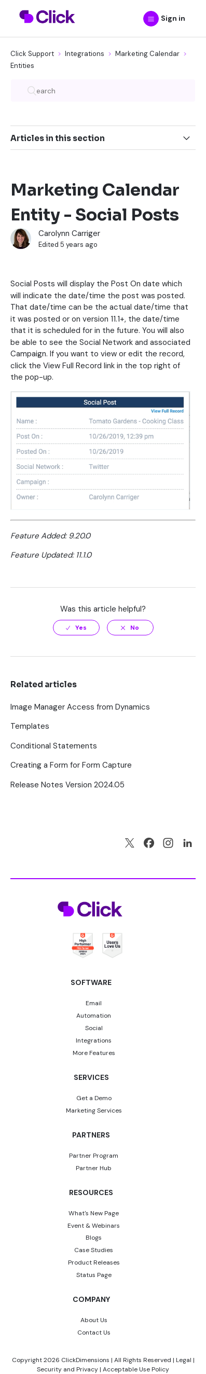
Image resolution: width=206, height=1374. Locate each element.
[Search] (103, 90)
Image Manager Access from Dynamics (80, 707)
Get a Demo (94, 1098)
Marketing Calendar (147, 53)
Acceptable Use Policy (136, 1369)
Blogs (94, 1237)
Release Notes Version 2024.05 (67, 785)
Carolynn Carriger (69, 233)
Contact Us (94, 1332)
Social (94, 1028)
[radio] (76, 627)
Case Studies (93, 1250)
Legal (183, 1360)
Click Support (32, 53)
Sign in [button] (173, 18)
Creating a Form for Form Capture (71, 765)
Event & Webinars (93, 1226)
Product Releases (94, 1262)
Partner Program (93, 1155)
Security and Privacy (67, 1369)
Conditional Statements (53, 746)
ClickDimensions (85, 1360)
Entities (22, 65)
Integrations (84, 53)
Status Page (94, 1275)
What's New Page (93, 1213)
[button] (151, 18)
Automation (93, 1015)
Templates (29, 726)
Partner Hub (94, 1168)
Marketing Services (94, 1110)
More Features (94, 1053)
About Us (93, 1320)
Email (94, 1003)
